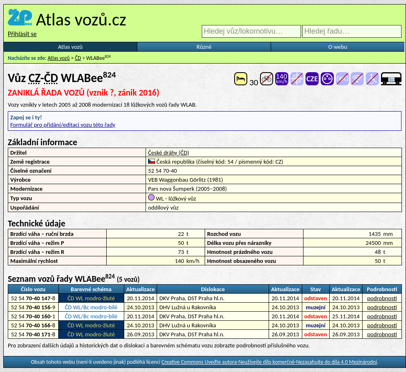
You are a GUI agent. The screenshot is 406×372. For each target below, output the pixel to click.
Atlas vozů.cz (81, 19)
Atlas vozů (70, 46)
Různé (203, 46)
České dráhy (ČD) (168, 152)
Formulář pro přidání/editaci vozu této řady (62, 124)
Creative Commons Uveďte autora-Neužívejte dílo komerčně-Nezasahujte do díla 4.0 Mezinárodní (269, 361)
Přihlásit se (22, 34)
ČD (78, 58)
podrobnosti (382, 298)
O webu (337, 46)
